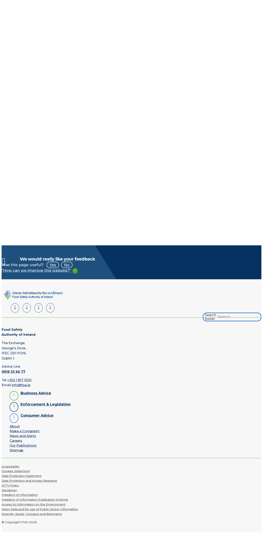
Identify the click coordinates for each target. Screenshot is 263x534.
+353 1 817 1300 (19, 380)
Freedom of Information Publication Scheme (35, 499)
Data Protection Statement (22, 476)
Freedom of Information (20, 495)
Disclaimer (9, 490)
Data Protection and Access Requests (29, 481)
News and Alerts (23, 436)
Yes (53, 265)
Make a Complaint (25, 431)
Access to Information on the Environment (34, 504)
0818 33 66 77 (13, 372)
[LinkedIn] (15, 308)
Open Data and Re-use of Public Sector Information (40, 509)
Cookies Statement (16, 471)
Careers (16, 441)
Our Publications (23, 445)
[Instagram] (50, 308)
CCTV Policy (10, 485)
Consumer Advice (37, 415)
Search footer (210, 317)
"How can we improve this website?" (36, 270)
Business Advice (36, 393)
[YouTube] (38, 308)
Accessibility (10, 466)
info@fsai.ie (21, 385)
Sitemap (16, 450)
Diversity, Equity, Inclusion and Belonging (32, 514)
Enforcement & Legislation (46, 404)
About (15, 426)
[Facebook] (27, 308)
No (66, 265)
